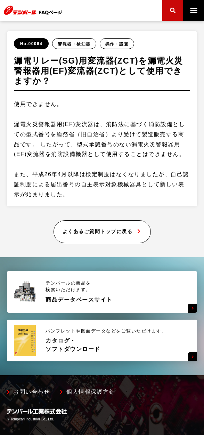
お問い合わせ (31, 392)
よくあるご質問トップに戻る (98, 231)
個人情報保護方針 (90, 392)
